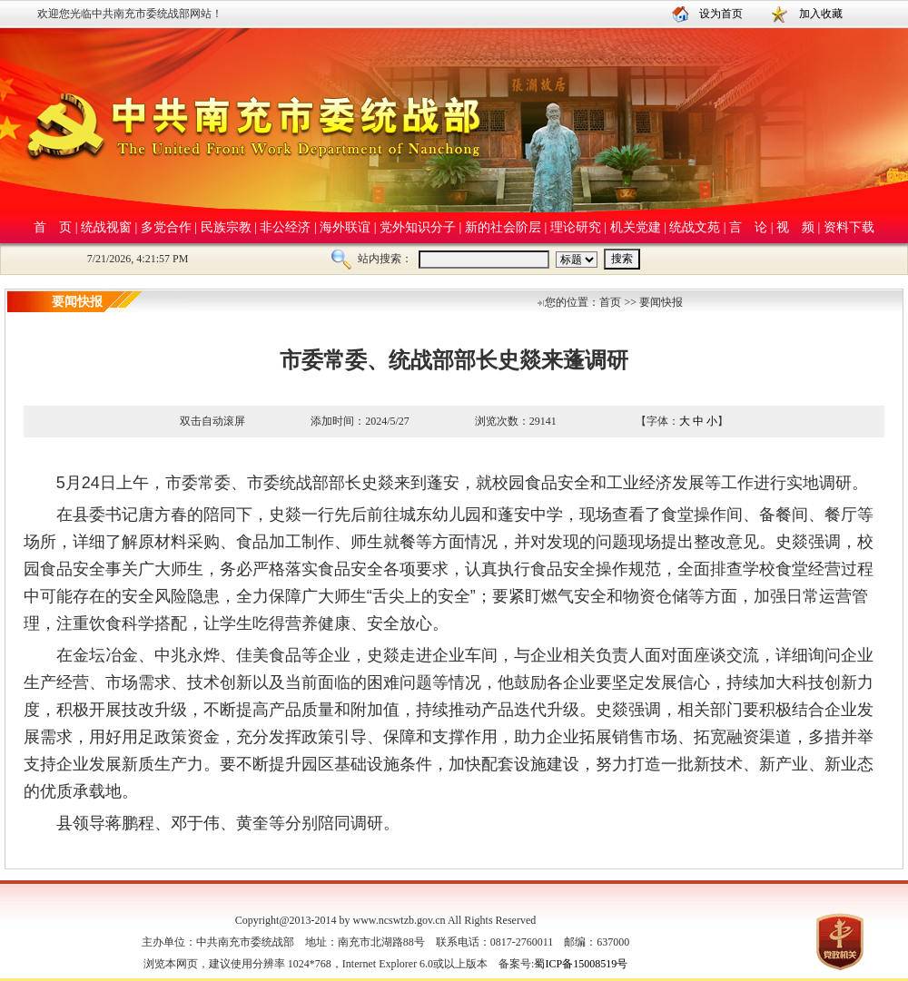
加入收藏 (821, 13)
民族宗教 (226, 227)
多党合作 (166, 227)
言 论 (748, 227)
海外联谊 (345, 227)
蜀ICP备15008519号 (580, 963)
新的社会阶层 (503, 227)
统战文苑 (694, 227)
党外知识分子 (418, 227)
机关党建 (635, 227)
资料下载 (849, 227)
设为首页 (721, 13)
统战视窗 (106, 227)
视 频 (795, 227)
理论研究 (575, 227)
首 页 (53, 227)
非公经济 (285, 227)
